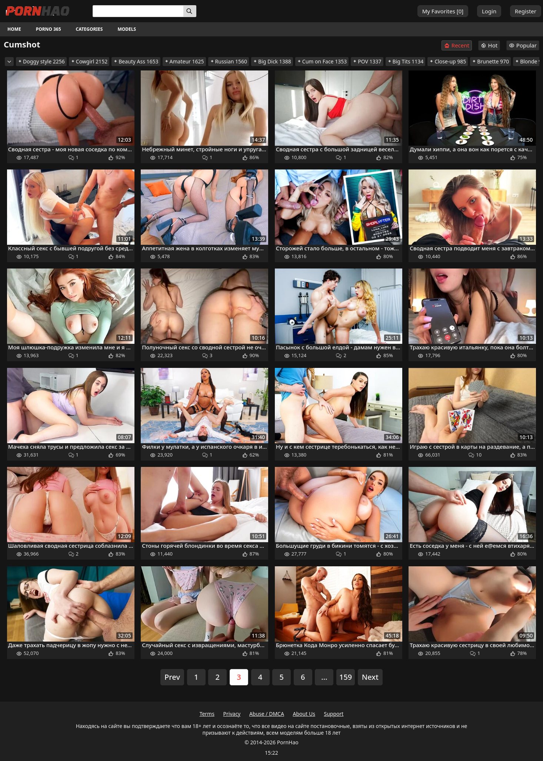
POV (367, 61)
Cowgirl (89, 61)
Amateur (184, 61)
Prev (172, 677)
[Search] (189, 11)
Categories (89, 29)
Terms (207, 713)
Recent (456, 45)
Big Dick (272, 61)
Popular (523, 45)
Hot (489, 45)
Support (334, 713)
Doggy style (41, 61)
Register (525, 11)
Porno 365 (48, 29)
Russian (228, 61)
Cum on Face (322, 61)
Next (370, 677)
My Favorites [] (443, 11)
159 (345, 677)
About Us (304, 713)
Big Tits (405, 61)
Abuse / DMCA (266, 713)
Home (14, 29)
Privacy (232, 713)
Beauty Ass (135, 61)
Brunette (490, 61)
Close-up (447, 61)
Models (126, 29)
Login (489, 11)
